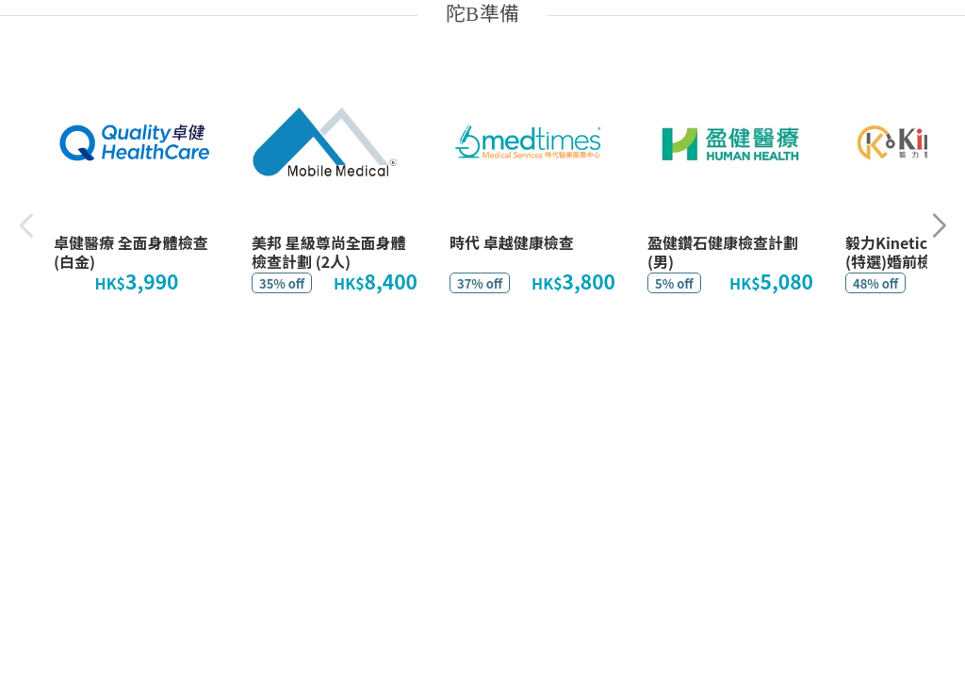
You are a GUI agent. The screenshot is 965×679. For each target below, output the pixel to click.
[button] (939, 226)
